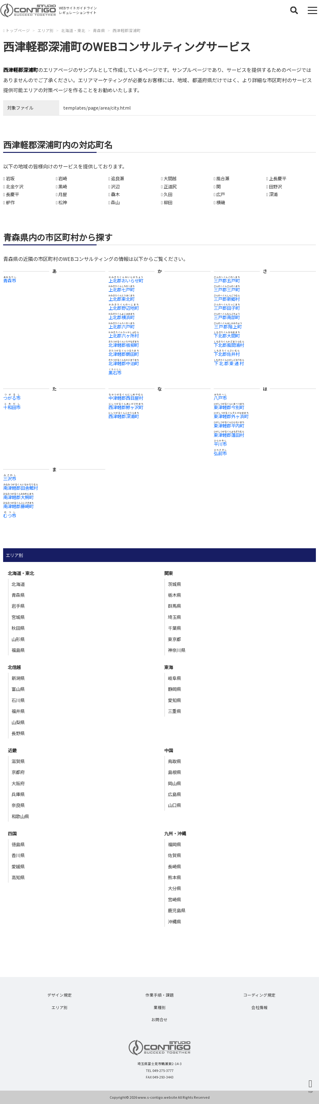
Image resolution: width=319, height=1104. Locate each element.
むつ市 (9, 515)
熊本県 (174, 877)
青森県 (99, 30)
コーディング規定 (259, 995)
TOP (310, 1091)
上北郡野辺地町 (123, 307)
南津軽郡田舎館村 (20, 487)
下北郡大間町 (227, 335)
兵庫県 (18, 794)
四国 (12, 833)
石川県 (18, 700)
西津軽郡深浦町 (126, 30)
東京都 (174, 639)
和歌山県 (20, 816)
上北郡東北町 (121, 298)
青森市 (9, 280)
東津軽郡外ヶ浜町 (231, 416)
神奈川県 (176, 650)
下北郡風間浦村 (229, 345)
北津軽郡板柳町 (123, 345)
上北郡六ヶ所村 (123, 335)
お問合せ (159, 1019)
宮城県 (18, 617)
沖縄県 (174, 921)
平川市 (220, 444)
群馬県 (174, 605)
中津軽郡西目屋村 (125, 397)
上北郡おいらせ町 (125, 280)
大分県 (174, 888)
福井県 (18, 711)
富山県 (18, 689)
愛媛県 (18, 866)
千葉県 (174, 628)
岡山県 (174, 783)
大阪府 (18, 783)
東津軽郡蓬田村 (229, 435)
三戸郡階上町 (228, 326)
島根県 (174, 772)
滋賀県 (18, 761)
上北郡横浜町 (121, 317)
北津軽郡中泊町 (123, 363)
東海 (168, 667)
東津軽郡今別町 (229, 407)
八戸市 (220, 397)
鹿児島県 (176, 910)
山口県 (174, 805)
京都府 (18, 772)
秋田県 (18, 628)
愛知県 (174, 700)
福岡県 (174, 844)
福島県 (18, 650)
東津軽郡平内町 (229, 425)
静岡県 (174, 689)
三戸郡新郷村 (227, 298)
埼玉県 (174, 617)
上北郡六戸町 (121, 326)
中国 (168, 750)
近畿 (12, 750)
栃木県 (174, 595)
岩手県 (18, 605)
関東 (168, 573)
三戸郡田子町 (227, 307)
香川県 (18, 855)
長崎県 (174, 866)
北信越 (14, 667)
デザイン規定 (59, 995)
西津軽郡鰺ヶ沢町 (125, 407)
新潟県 (18, 678)
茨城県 (174, 584)
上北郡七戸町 (121, 289)
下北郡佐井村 (227, 354)
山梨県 (18, 722)
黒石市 (114, 372)
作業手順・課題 (159, 995)
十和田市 (12, 407)
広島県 (174, 794)
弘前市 (220, 453)
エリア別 (45, 30)
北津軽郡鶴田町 (123, 354)
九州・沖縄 (175, 833)
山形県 (18, 639)
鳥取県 (174, 761)
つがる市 (12, 397)
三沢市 (9, 478)
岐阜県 (174, 678)
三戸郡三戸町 (227, 289)
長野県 (18, 733)
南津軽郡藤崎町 (18, 506)
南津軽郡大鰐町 (18, 497)
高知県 (18, 877)
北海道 (18, 584)
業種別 (160, 1007)
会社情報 (259, 1007)
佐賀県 (174, 855)
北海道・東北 (73, 30)
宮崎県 (174, 899)
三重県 (174, 711)
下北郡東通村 (229, 363)
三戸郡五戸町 (227, 280)
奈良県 (18, 805)
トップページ (18, 30)
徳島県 (18, 844)
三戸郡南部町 (227, 317)
